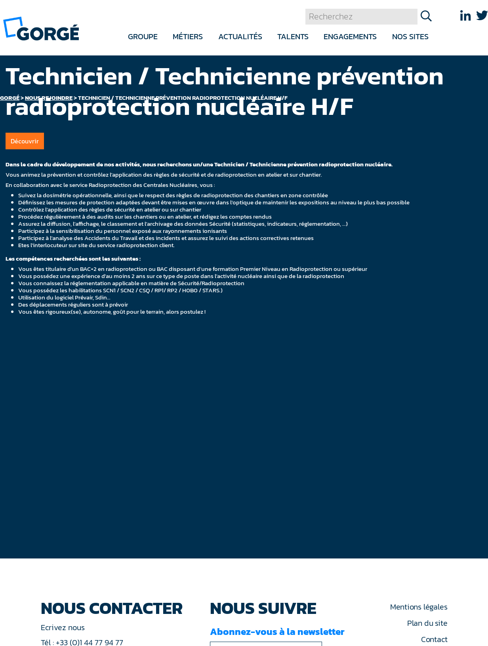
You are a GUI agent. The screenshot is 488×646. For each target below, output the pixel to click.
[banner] (41, 27)
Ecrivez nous (64, 627)
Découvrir (25, 141)
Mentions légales (418, 607)
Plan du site (427, 623)
